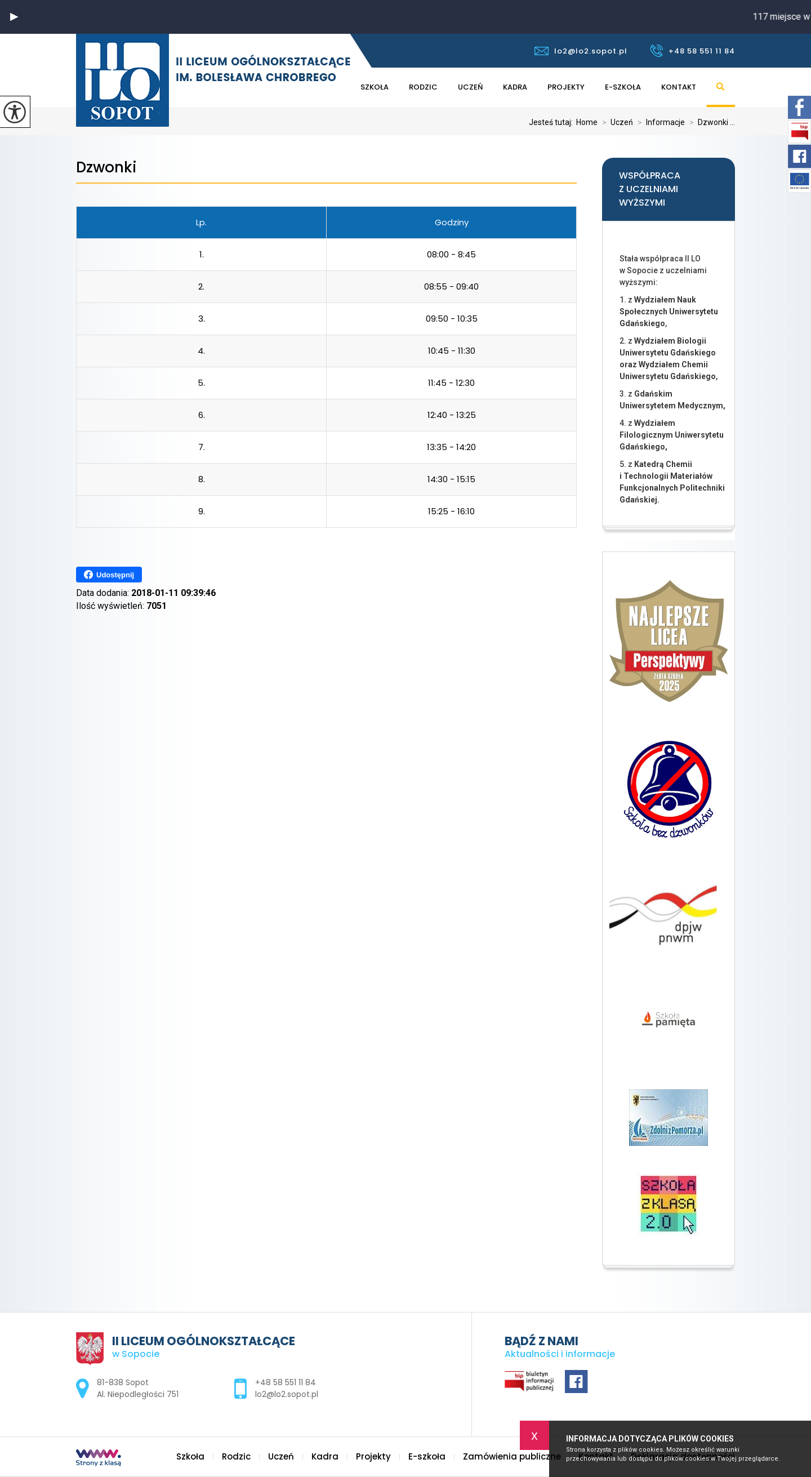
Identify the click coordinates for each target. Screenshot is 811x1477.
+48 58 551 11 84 (692, 50)
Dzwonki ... (710, 122)
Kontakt (678, 87)
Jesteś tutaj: (552, 122)
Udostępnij (109, 574)
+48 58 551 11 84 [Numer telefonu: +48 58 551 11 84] (285, 1382)
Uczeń (470, 87)
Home (587, 122)
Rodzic (423, 87)
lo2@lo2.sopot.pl (580, 51)
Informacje (659, 122)
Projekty (566, 87)
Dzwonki (106, 167)
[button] (14, 17)
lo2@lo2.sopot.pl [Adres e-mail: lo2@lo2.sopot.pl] (286, 1394)
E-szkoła (623, 87)
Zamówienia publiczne (512, 1456)
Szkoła (374, 87)
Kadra (515, 87)
